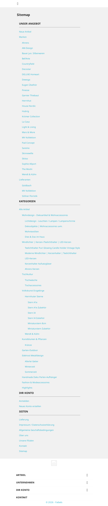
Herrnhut (26, 100)
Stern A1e (32, 302)
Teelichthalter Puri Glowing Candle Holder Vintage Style (52, 247)
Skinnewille (27, 153)
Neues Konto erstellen (30, 406)
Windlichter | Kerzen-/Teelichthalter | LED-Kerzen (46, 242)
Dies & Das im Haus (35, 236)
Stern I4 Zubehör (36, 318)
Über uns (23, 435)
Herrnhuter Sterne (34, 296)
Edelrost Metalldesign (33, 355)
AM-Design (27, 48)
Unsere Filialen (26, 440)
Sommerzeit (31, 371)
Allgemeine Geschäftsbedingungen (36, 430)
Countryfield (28, 63)
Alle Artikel (24, 209)
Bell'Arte (26, 58)
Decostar (26, 69)
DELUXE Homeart (30, 74)
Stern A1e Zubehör (37, 307)
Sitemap (23, 451)
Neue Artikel (25, 31)
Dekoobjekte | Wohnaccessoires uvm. (43, 226)
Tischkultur (27, 274)
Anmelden (24, 401)
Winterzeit (30, 366)
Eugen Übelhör (29, 84)
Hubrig (25, 111)
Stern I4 (32, 312)
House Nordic (29, 106)
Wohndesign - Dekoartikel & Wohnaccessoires (45, 215)
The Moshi (27, 169)
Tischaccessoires (33, 285)
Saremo (26, 148)
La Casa (26, 121)
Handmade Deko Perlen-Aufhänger (39, 377)
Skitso (25, 158)
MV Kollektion (29, 137)
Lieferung (24, 419)
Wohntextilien (32, 231)
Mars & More (28, 132)
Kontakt (23, 445)
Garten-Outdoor (30, 350)
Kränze (28, 345)
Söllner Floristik (29, 196)
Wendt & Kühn (29, 174)
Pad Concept (28, 142)
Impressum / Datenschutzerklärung (36, 424)
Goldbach (26, 185)
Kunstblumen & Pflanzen (34, 339)
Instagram (54, 463)
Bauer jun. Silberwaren (33, 53)
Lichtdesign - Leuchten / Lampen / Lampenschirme (50, 221)
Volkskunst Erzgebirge (33, 290)
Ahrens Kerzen (32, 269)
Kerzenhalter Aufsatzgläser (38, 263)
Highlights (27, 387)
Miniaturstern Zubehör (39, 328)
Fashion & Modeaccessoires (35, 382)
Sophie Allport (29, 163)
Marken (23, 37)
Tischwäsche (31, 280)
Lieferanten (24, 179)
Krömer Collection (31, 116)
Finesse (25, 90)
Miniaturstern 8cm (37, 323)
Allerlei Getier (31, 361)
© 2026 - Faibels (54, 502)
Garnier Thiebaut (30, 95)
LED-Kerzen (30, 258)
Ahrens (25, 42)
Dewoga (26, 79)
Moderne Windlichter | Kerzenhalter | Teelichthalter (51, 253)
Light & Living (29, 127)
